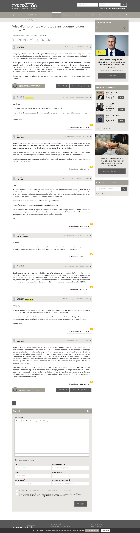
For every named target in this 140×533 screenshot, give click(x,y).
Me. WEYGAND (113, 115)
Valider (80, 504)
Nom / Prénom (58, 464)
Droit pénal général (31, 20)
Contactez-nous (95, 526)
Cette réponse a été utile (80, 126)
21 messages (69, 47)
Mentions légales (56, 524)
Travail (21, 15)
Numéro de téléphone (61, 480)
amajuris (20, 98)
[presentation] (16, 420)
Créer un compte (105, 8)
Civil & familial (32, 15)
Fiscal (101, 15)
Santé (110, 15)
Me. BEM (110, 104)
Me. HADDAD (112, 92)
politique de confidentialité (54, 496)
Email (17, 472)
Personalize (105, 530)
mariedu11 (44, 35)
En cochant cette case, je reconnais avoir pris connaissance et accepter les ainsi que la (50, 495)
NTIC (92, 15)
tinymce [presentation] (84, 455)
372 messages (68, 178)
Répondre (62, 86)
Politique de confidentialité (60, 526)
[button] (16, 420)
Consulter (111, 76)
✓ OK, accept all (92, 530)
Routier (119, 15)
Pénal (56, 15)
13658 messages (68, 97)
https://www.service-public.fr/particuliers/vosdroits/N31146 (35, 205)
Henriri (20, 179)
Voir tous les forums (103, 193)
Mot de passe (19, 480)
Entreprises (67, 15)
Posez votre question (80, 86)
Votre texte (19, 417)
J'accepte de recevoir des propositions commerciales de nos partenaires (45, 491)
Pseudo (17, 464)
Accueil (14, 20)
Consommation (81, 15)
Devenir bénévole (111, 171)
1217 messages (69, 235)
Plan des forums (96, 524)
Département (57, 472)
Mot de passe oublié (118, 8)
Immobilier (46, 15)
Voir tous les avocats (103, 128)
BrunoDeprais (22, 236)
